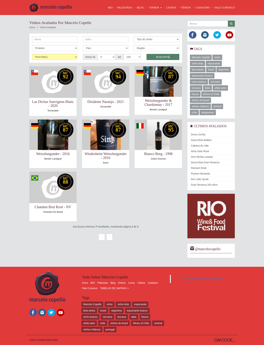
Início (85, 282)
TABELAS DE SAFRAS (114, 288)
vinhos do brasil (200, 100)
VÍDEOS (186, 7)
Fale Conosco (89, 288)
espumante (214, 63)
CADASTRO (202, 7)
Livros (131, 282)
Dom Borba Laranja (202, 156)
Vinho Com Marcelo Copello (202, 279)
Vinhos (122, 282)
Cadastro (153, 282)
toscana (196, 88)
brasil (211, 69)
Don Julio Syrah (200, 179)
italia (207, 88)
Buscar (163, 57)
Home (32, 27)
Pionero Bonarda (200, 173)
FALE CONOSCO (225, 7)
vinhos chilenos (200, 106)
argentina (223, 69)
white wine (220, 88)
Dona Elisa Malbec (201, 140)
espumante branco (202, 75)
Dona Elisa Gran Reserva (205, 162)
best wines (198, 69)
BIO (110, 7)
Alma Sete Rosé (200, 151)
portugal (110, 329)
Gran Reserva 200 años (204, 184)
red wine (215, 81)
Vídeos (141, 282)
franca (195, 94)
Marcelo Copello (201, 57)
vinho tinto (197, 63)
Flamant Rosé (199, 168)
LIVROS (171, 7)
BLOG (140, 7)
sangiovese (207, 112)
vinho (217, 57)
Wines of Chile (211, 94)
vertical (217, 106)
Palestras (124, 7)
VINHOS (155, 7)
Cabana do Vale (200, 145)
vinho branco (199, 81)
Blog (113, 282)
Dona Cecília (198, 134)
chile (194, 112)
